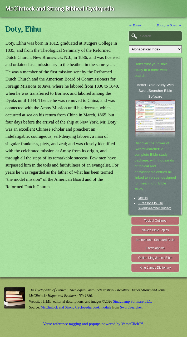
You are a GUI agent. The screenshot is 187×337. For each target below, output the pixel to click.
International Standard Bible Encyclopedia (155, 244)
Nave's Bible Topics (155, 230)
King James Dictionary (155, 267)
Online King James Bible (155, 258)
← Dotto (135, 25)
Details (142, 198)
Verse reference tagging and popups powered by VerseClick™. (93, 323)
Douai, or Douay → (169, 25)
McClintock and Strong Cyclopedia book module (76, 307)
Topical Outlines (155, 220)
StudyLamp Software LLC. (132, 301)
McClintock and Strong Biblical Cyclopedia (59, 8)
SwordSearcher (131, 307)
